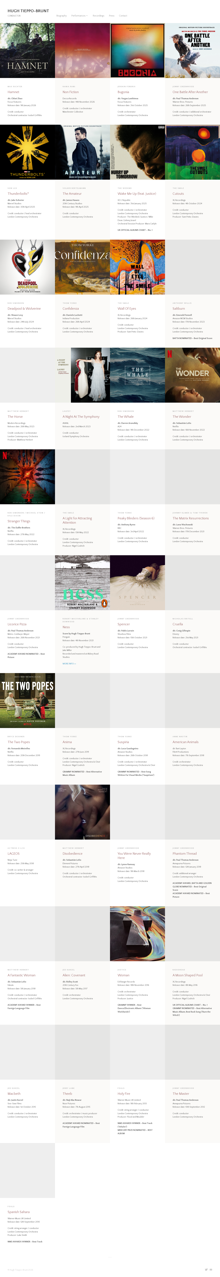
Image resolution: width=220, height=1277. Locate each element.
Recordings (98, 15)
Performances (78, 15)
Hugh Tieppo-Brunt (28, 11)
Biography (61, 15)
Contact (123, 15)
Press (111, 15)
